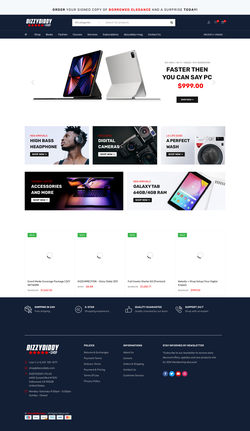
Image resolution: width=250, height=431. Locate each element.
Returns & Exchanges (96, 352)
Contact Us (129, 369)
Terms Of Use (91, 375)
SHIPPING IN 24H (45, 307)
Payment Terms (93, 358)
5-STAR (89, 307)
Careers (127, 358)
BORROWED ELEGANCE (130, 10)
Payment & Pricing (94, 369)
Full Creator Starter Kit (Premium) (146, 281)
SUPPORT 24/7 (194, 307)
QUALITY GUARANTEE (148, 307)
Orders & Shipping (133, 364)
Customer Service (133, 375)
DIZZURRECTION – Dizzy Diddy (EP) (98, 281)
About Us (128, 352)
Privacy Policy (92, 381)
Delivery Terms (92, 364)
